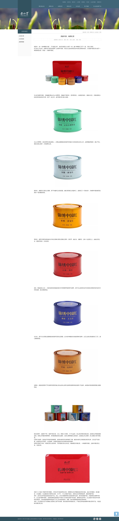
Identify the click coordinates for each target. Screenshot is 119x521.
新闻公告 (51, 6)
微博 (97, 519)
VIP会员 (78, 6)
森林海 (40, 518)
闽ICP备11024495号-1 (47, 518)
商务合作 (69, 6)
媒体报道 (21, 41)
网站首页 (24, 9)
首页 (88, 32)
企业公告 (21, 36)
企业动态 (96, 32)
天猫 (100, 519)
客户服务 (86, 6)
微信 (94, 519)
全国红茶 (60, 6)
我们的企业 (41, 6)
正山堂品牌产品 (97, 6)
